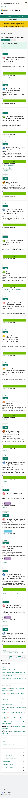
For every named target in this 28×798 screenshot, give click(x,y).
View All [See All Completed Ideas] (4, 681)
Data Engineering (6, 289)
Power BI (16, 77)
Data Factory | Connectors (8, 744)
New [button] (14, 73)
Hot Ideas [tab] (5, 43)
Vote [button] (5, 54)
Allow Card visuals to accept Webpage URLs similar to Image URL (12, 242)
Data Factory (14, 650)
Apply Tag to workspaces (8, 675)
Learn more (3, 6)
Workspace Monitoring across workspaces (15, 148)
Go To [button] (23, 16)
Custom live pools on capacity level (15, 273)
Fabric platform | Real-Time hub (9, 167)
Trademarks (3, 789)
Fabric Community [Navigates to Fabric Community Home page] (15, 10)
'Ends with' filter (11, 182)
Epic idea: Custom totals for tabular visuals (14, 547)
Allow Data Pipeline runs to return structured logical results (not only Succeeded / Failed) (14, 118)
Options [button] (13, 40)
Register (10, 16)
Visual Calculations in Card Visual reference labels (14, 89)
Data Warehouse (6, 761)
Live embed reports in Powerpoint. (13, 402)
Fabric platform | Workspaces (9, 168)
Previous (20, 770)
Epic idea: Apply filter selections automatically (13, 606)
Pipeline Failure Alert (7, 667)
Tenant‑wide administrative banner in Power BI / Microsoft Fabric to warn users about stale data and (13, 371)
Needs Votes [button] (7, 503)
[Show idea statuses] (16, 46)
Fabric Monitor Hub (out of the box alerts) (11, 669)
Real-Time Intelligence (7, 170)
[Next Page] (26, 656)
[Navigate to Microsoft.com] (4, 10)
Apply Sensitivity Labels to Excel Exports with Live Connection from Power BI (12, 433)
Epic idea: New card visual (14, 493)
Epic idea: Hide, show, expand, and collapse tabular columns (15, 520)
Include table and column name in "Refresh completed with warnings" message (13, 211)
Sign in (15, 16)
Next (25, 770)
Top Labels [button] (4, 738)
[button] (5, 40)
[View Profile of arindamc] (9, 726)
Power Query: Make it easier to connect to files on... (14, 678)
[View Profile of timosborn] (4, 707)
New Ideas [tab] (16, 43)
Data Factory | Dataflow (7, 652)
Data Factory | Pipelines (7, 136)
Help (19, 16)
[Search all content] (17, 19)
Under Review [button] (7, 531)
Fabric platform (6, 357)
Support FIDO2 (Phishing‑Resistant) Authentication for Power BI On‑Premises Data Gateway (11, 338)
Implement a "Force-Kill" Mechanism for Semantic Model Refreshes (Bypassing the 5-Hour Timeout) (13, 305)
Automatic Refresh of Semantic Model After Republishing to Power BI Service (13, 464)
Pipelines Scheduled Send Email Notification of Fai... (14, 672)
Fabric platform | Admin (7, 77)
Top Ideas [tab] (10, 43)
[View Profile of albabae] (4, 698)
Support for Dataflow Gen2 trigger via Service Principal (14, 634)
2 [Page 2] (13, 658)
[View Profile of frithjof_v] (4, 688)
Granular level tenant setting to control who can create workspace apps (13, 59)
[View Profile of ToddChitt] (7, 731)
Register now (21, 26)
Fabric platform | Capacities (8, 165)
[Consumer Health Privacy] (14, 794)
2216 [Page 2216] (23, 658)
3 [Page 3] (16, 658)
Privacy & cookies (4, 785)
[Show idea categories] (6, 46)
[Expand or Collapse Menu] (2, 13)
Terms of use (3, 787)
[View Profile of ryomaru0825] (5, 702)
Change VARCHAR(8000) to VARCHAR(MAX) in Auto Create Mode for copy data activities (13, 576)
